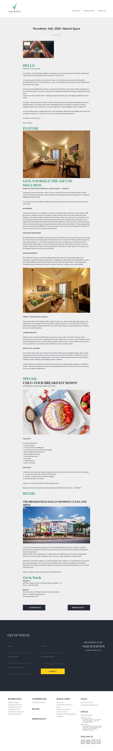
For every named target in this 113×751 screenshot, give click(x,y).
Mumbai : (92, 727)
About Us (102, 11)
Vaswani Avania (13, 702)
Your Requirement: (48, 656)
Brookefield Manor (15, 711)
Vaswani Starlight (15, 704)
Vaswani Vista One (15, 707)
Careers (60, 716)
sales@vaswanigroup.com (93, 650)
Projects (76, 11)
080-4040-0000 (86, 715)
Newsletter (89, 11)
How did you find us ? (16, 667)
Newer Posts (79, 607)
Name (9, 646)
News (59, 707)
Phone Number (13, 656)
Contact (53, 671)
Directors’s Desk (63, 709)
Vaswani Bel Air (14, 709)
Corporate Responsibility (67, 714)
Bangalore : (92, 720)
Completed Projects (65, 704)
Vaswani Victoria (38, 702)
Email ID (44, 646)
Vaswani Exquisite (15, 714)
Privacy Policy (62, 711)
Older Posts (34, 607)
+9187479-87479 (93, 646)
